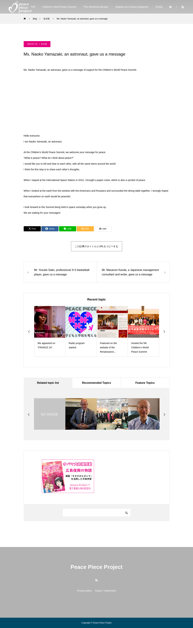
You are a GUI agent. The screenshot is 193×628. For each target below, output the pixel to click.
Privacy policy (84, 590)
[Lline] (67, 228)
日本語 (158, 7)
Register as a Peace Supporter (131, 7)
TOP (33, 7)
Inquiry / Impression (105, 590)
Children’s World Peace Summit (59, 7)
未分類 (44, 44)
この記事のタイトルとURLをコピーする (96, 246)
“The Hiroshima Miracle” (96, 7)
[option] (49, 331)
